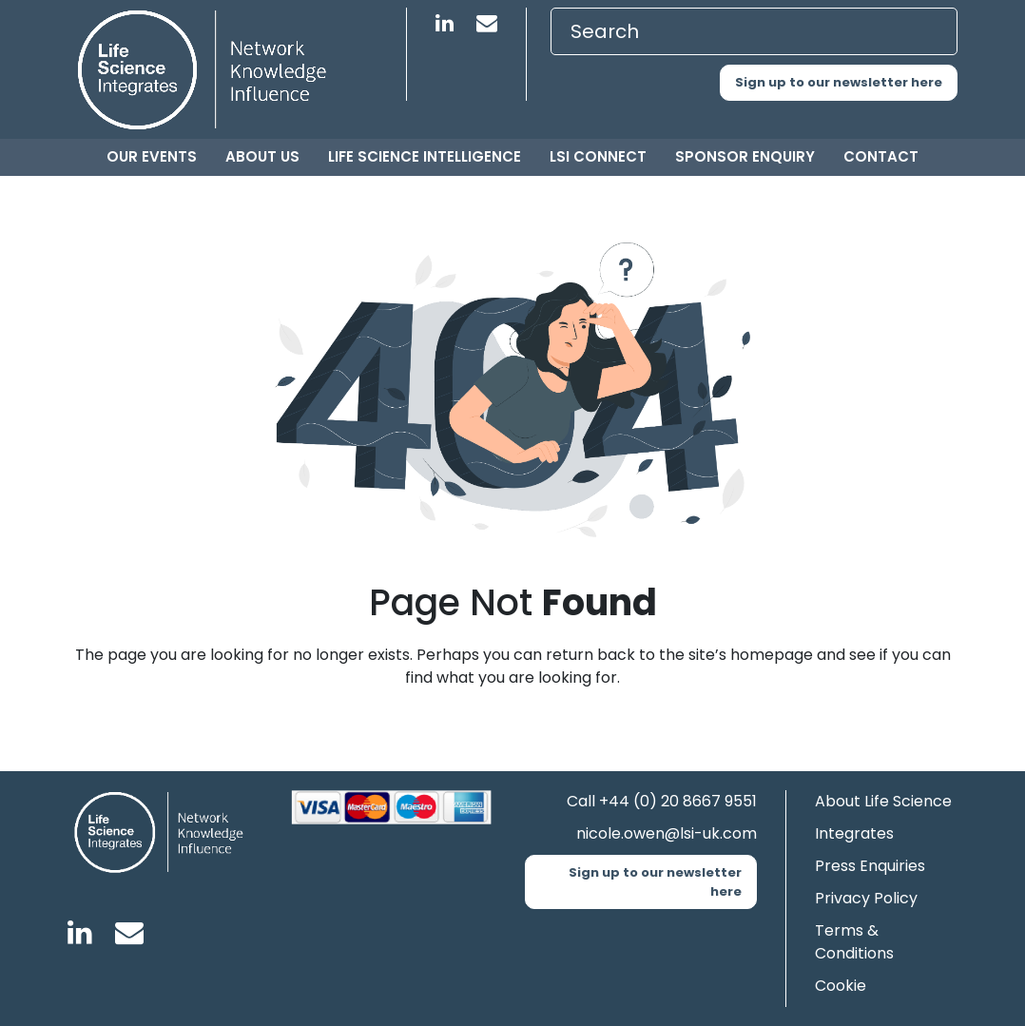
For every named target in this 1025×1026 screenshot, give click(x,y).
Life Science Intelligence (424, 156)
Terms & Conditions (854, 942)
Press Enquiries (870, 866)
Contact (881, 156)
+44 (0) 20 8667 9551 (678, 801)
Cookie (840, 986)
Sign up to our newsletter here (838, 82)
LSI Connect (598, 156)
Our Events (151, 156)
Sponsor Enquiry (745, 156)
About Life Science (883, 801)
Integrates (854, 833)
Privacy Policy (866, 898)
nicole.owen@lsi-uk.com (666, 833)
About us (262, 156)
